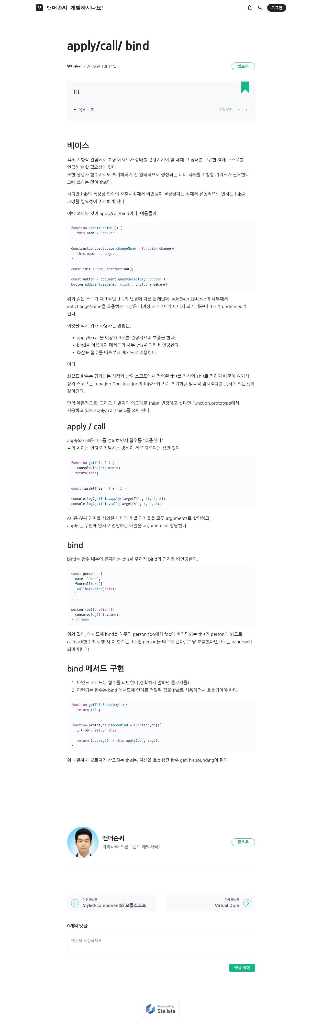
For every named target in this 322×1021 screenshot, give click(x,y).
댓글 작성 (242, 967)
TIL (77, 92)
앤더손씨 (74, 66)
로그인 (276, 8)
